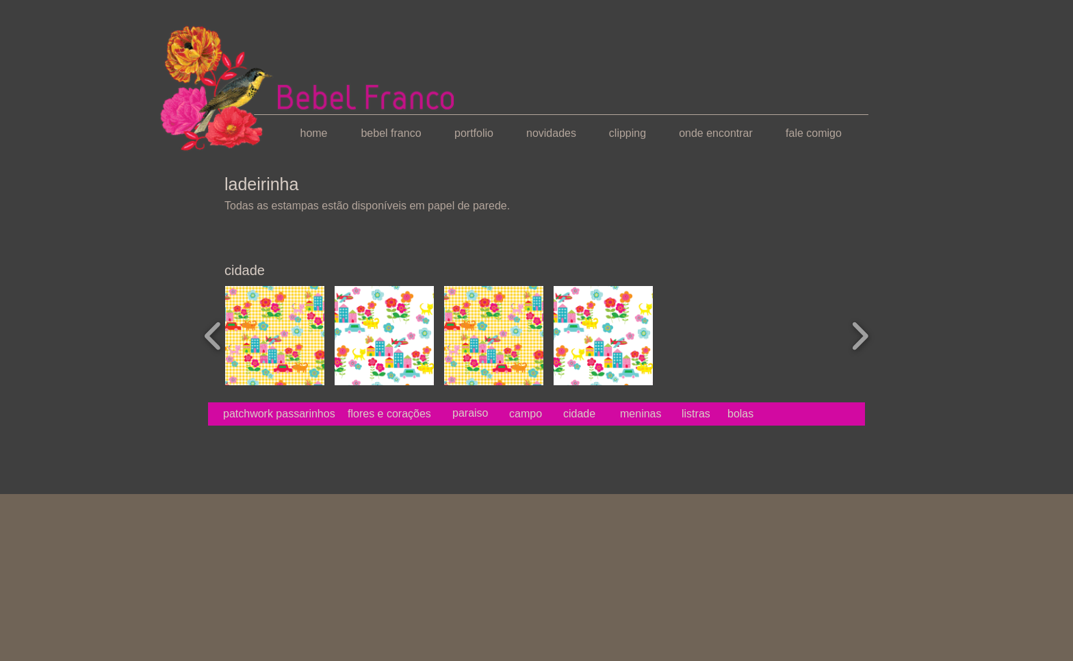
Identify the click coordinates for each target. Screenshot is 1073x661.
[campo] (529, 414)
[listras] (696, 414)
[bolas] (766, 414)
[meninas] (641, 414)
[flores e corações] (389, 414)
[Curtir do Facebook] (237, 449)
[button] (274, 335)
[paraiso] (470, 413)
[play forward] (859, 335)
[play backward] (213, 335)
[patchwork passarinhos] (279, 414)
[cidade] (581, 414)
